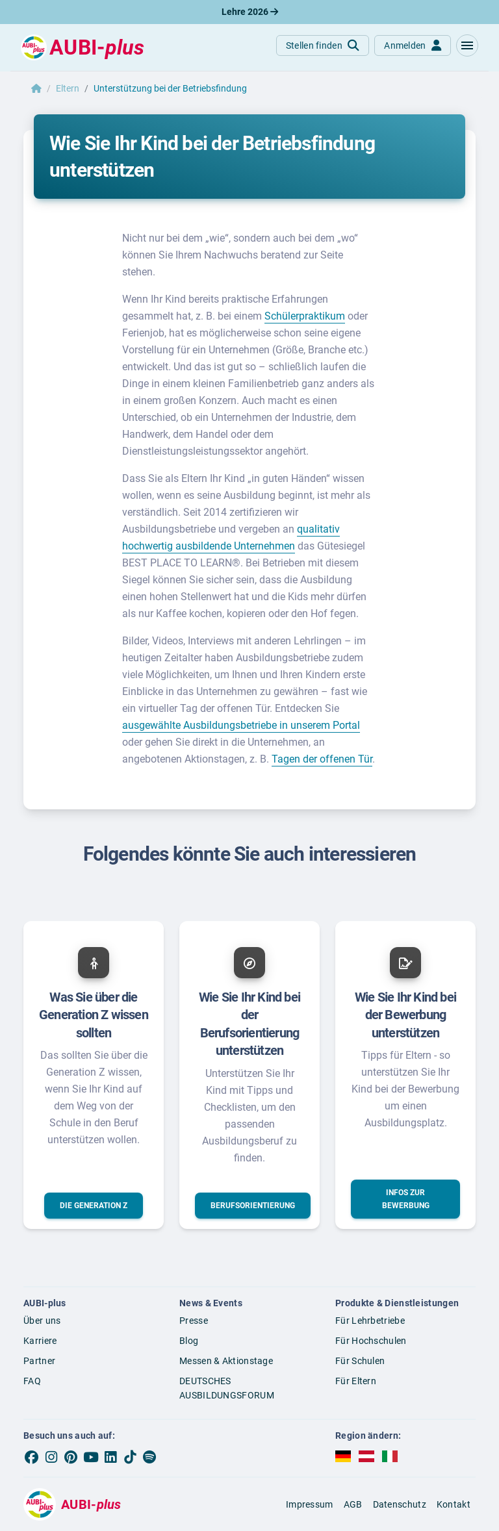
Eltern (67, 88)
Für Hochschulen (371, 1340)
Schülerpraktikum (304, 316)
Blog (188, 1340)
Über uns (41, 1320)
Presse (193, 1320)
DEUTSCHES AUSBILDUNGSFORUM (226, 1388)
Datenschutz (399, 1504)
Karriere (40, 1340)
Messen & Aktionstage (226, 1361)
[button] (467, 45)
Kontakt (453, 1504)
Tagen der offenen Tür (322, 759)
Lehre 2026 (250, 11)
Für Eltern (355, 1381)
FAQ (32, 1381)
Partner (39, 1361)
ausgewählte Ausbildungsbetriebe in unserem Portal (241, 725)
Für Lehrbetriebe (370, 1320)
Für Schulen (360, 1361)
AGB (353, 1504)
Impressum (309, 1504)
